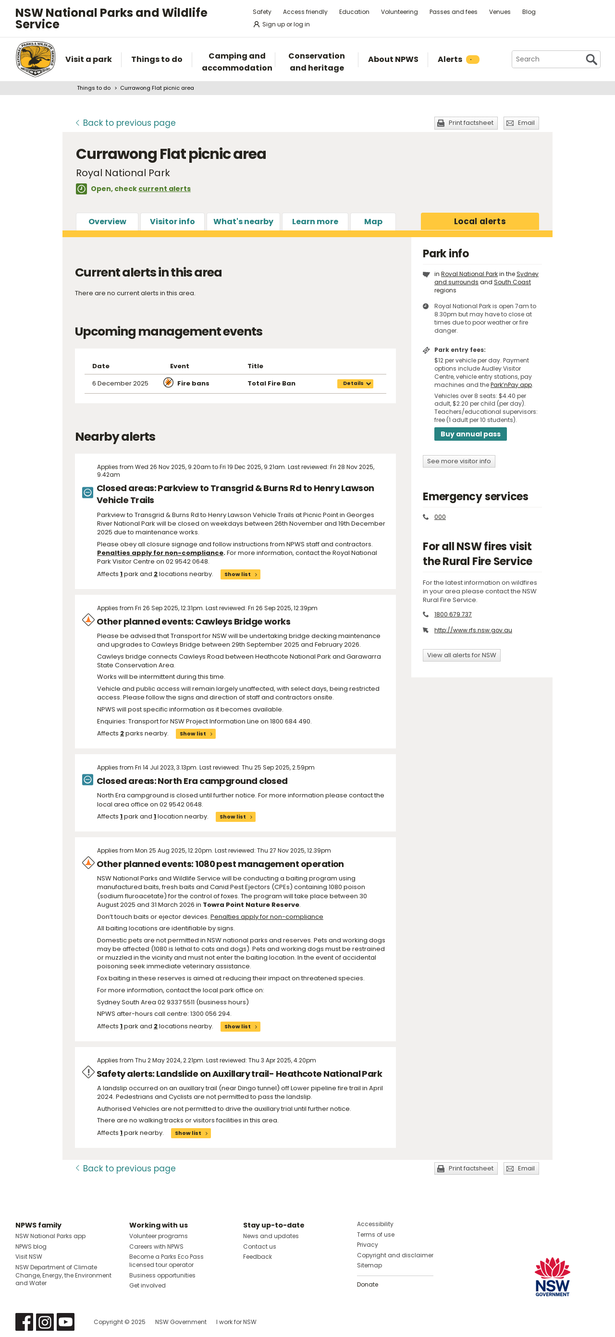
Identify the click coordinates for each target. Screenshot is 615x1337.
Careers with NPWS (156, 1246)
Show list (237, 574)
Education (354, 12)
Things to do (94, 88)
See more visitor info (459, 461)
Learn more (315, 221)
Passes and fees (454, 12)
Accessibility (375, 1224)
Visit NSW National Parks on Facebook (24, 1322)
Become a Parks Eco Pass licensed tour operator (166, 1261)
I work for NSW (236, 1322)
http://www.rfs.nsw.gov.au (473, 630)
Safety (262, 12)
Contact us (259, 1246)
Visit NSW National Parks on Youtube (65, 1322)
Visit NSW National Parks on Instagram (45, 1322)
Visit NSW (28, 1257)
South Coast (512, 282)
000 (440, 517)
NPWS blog (31, 1246)
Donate (367, 1284)
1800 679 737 (453, 614)
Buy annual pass (471, 434)
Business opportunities (162, 1275)
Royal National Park (469, 274)
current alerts (164, 188)
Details (353, 383)
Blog (529, 12)
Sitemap (369, 1265)
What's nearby (243, 221)
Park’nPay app (511, 385)
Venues (500, 12)
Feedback (257, 1257)
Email (526, 122)
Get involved (147, 1285)
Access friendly (305, 12)
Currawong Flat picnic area (157, 88)
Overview (107, 221)
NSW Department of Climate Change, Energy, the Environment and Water (63, 1275)
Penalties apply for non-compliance (266, 916)
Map (373, 221)
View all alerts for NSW (461, 655)
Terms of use (375, 1234)
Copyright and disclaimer (395, 1255)
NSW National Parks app (50, 1236)
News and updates (271, 1236)
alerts (480, 221)
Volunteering (399, 12)
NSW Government (181, 1322)
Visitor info (172, 221)
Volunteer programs (158, 1236)
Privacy (367, 1245)
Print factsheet (471, 122)
